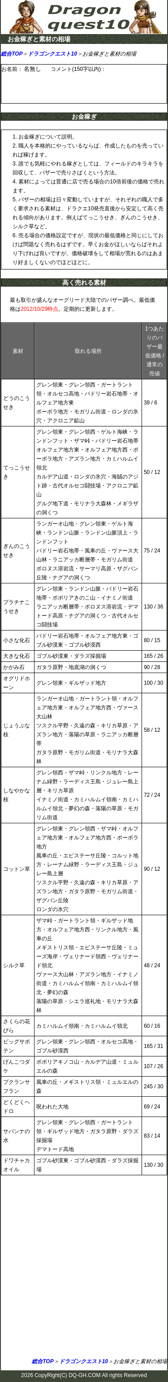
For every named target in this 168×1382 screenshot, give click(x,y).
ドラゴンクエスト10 (52, 54)
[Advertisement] (84, 1268)
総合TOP (11, 54)
